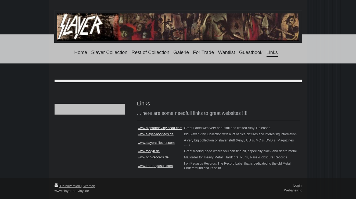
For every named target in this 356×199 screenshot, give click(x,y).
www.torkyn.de (149, 151)
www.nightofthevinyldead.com (160, 128)
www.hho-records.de (153, 157)
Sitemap (89, 186)
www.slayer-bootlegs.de (156, 134)
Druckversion (68, 186)
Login (297, 185)
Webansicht (293, 190)
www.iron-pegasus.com (155, 166)
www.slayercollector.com (156, 143)
